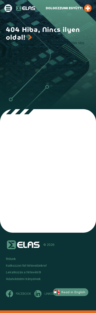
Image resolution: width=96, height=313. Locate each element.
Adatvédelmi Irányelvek (23, 279)
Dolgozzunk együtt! (69, 8)
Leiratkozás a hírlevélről (23, 272)
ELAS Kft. (25, 8)
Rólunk (11, 258)
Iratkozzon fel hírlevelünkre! (26, 265)
